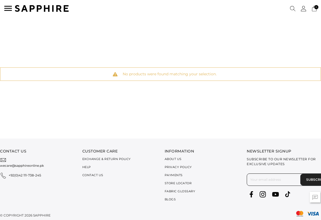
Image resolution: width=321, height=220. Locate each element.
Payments (174, 175)
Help (86, 167)
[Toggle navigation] (8, 8)
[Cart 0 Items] (314, 8)
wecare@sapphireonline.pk (22, 166)
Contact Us (92, 175)
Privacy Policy (178, 167)
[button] (292, 8)
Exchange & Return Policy (106, 159)
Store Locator (178, 183)
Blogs (170, 199)
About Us (173, 159)
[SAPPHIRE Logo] (42, 7)
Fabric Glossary (180, 191)
